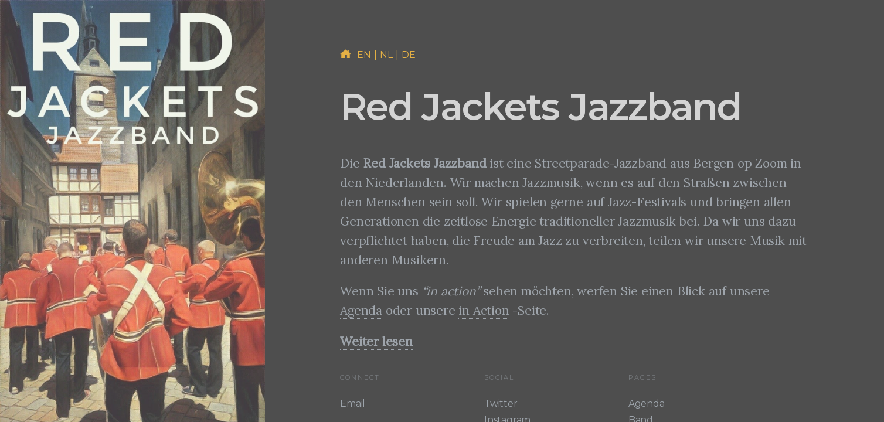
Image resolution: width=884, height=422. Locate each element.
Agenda (361, 310)
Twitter (501, 403)
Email (352, 403)
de (409, 54)
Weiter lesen (376, 341)
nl (386, 54)
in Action (483, 310)
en (364, 54)
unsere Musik (745, 241)
